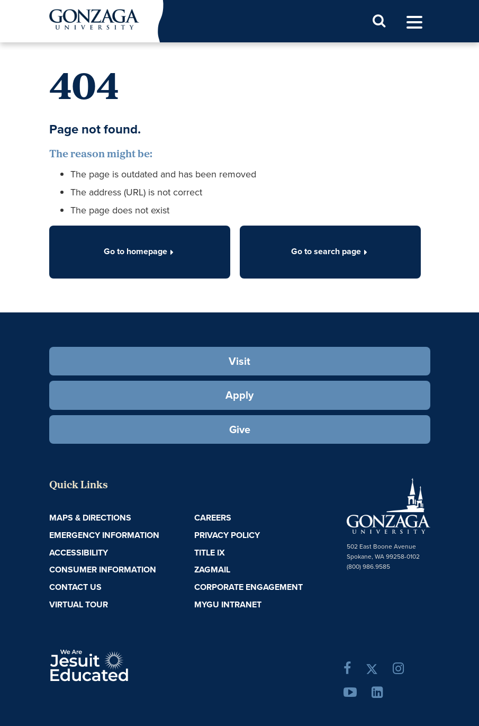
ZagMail (212, 569)
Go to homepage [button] (140, 251)
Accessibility (78, 552)
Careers (212, 518)
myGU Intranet (227, 604)
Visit (239, 361)
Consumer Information (102, 569)
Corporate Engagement (248, 587)
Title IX (209, 552)
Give (239, 429)
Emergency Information (104, 535)
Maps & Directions (90, 518)
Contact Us (75, 587)
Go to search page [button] (330, 251)
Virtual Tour (78, 604)
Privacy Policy (227, 535)
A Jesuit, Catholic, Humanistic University (121, 665)
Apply (239, 395)
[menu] (414, 22)
